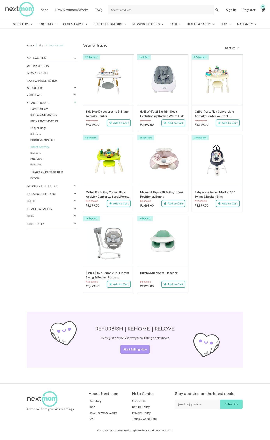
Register (249, 10)
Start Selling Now (135, 349)
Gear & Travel (38, 102)
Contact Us (139, 401)
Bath (31, 201)
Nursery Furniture (42, 186)
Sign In (231, 10)
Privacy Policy (141, 413)
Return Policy (141, 407)
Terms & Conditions (144, 418)
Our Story (95, 401)
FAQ (98, 10)
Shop (44, 10)
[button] (75, 88)
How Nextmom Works (71, 10)
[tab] (52, 88)
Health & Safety (39, 208)
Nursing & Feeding (41, 194)
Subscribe (231, 404)
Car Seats (34, 95)
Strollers (35, 88)
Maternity (35, 223)
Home (30, 45)
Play (30, 216)
